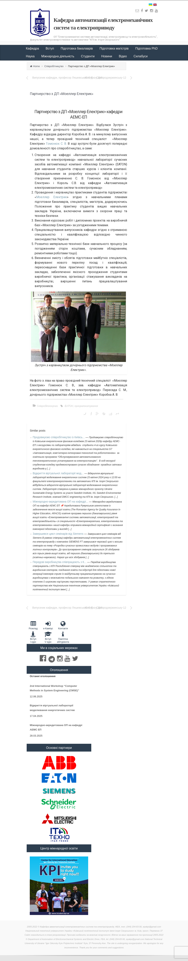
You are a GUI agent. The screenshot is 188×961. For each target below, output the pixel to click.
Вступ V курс (48, 637)
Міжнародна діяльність (58, 56)
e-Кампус (48, 625)
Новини (107, 56)
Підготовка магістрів (115, 48)
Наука (30, 56)
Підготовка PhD (146, 48)
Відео (123, 56)
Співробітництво (54, 66)
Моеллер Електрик (51, 197)
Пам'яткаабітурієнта (63, 637)
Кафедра (33, 48)
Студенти (88, 56)
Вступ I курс (33, 637)
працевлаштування (86, 405)
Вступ (50, 48)
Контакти (63, 625)
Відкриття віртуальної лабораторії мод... (58, 473)
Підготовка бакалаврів (77, 48)
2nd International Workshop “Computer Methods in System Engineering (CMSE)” (54, 688)
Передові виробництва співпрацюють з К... (60, 562)
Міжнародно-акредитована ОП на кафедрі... (61, 501)
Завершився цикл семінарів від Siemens (58, 533)
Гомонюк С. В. (56, 143)
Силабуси (141, 56)
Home (36, 66)
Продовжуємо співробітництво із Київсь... (59, 437)
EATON (68, 405)
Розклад (33, 625)
